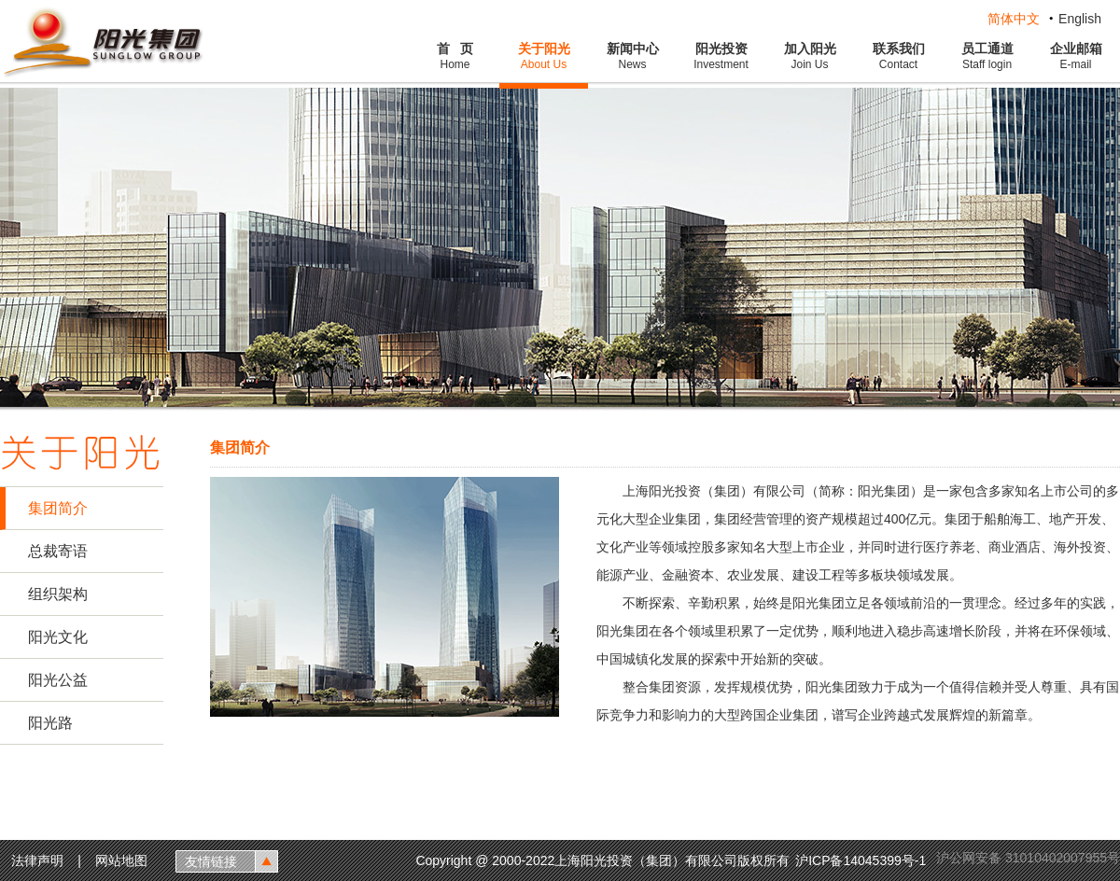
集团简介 (58, 508)
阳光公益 (58, 680)
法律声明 (37, 860)
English (1079, 18)
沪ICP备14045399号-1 (862, 860)
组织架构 (58, 594)
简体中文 (1013, 18)
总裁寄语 (58, 551)
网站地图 (121, 860)
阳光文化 (58, 637)
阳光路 (50, 723)
